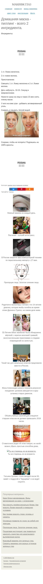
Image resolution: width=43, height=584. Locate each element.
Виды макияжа (30, 9)
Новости (18, 9)
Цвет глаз (11, 13)
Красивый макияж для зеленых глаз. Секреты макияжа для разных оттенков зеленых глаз (19, 558)
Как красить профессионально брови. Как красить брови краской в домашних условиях (20, 522)
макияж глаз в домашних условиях (18, 185)
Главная (8, 9)
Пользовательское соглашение (17, 575)
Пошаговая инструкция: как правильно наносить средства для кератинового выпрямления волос (19, 548)
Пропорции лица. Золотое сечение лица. (20, 542)
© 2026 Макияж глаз (8, 572)
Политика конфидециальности (11, 578)
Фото (32, 13)
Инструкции (23, 13)
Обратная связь (7, 581)
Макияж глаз (21, 4)
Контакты (5, 575)
